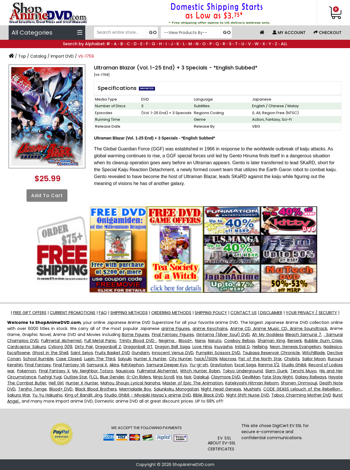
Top (22, 56)
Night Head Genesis (221, 389)
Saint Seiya (82, 353)
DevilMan (251, 377)
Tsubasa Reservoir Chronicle (271, 353)
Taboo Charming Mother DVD (301, 395)
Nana (200, 340)
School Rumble (38, 359)
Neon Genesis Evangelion (295, 347)
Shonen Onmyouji (299, 383)
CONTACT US (243, 313)
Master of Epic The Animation (192, 383)
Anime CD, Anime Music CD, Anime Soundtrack (279, 328)
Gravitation (221, 365)
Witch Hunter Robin (200, 371)
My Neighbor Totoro (92, 371)
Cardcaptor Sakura (26, 347)
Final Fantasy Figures (173, 334)
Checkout (328, 32)
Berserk (294, 340)
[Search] (125, 32)
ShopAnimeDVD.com (193, 464)
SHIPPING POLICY (211, 313)
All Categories (47, 33)
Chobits (292, 359)
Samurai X (97, 365)
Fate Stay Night (277, 377)
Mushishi (252, 389)
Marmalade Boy (135, 389)
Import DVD (62, 56)
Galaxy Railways (310, 377)
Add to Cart (47, 195)
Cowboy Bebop (239, 340)
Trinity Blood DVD (137, 340)
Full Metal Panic (100, 340)
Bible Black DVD (208, 395)
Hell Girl (56, 383)
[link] (224, 424)
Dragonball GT (138, 347)
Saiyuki (124, 359)
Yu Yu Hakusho (47, 395)
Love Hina (202, 347)
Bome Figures (135, 334)
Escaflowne (18, 353)
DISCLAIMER (270, 313)
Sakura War (18, 395)
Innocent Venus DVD (173, 353)
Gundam (141, 353)
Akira (114, 365)
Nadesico (332, 347)
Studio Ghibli (293, 365)
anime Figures (175, 328)
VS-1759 (86, 56)
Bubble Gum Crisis (323, 340)
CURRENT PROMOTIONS (72, 313)
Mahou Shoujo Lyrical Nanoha (130, 383)
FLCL (93, 377)
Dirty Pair (84, 347)
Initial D (242, 347)
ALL (284, 44)
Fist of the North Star (260, 359)
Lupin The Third (100, 359)
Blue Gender (112, 377)
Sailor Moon (314, 359)
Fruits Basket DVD (112, 353)
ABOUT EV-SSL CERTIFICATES (222, 446)
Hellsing (259, 347)
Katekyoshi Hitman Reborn (252, 383)
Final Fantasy (38, 365)
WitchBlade (313, 353)
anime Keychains (210, 328)
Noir (188, 377)
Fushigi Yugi (50, 377)
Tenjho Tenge (32, 389)
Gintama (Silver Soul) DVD (223, 334)
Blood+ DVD (61, 389)
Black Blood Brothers (96, 389)
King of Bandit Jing (83, 395)
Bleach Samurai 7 (303, 334)
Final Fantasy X (54, 371)
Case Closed (69, 359)
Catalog (38, 56)
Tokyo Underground (243, 371)
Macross (228, 359)
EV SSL (225, 438)
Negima (167, 340)
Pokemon (26, 371)
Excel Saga (245, 365)
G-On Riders (138, 377)
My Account (289, 32)
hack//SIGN (205, 359)
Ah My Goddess (268, 334)
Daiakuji (201, 377)
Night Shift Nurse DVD (247, 395)
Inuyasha (223, 347)
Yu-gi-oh (199, 365)
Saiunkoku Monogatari (176, 389)
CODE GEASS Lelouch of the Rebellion (302, 389)
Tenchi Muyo (303, 371)
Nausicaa (125, 371)
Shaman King (271, 340)
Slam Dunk (276, 371)
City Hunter (180, 359)
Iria (179, 377)
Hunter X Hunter (150, 359)
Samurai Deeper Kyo (167, 365)
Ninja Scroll (163, 377)
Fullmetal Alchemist (61, 340)
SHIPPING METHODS (129, 313)
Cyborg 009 (60, 347)
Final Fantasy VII (69, 365)
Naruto (215, 340)
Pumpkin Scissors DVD (218, 353)
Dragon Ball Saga (172, 347)
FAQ (103, 313)
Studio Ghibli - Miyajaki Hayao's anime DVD (147, 395)
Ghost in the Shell (50, 353)
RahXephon (132, 365)
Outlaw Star (75, 377)
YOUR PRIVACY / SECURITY (311, 313)
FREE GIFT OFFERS (29, 313)
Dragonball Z (108, 347)
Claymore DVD (225, 377)
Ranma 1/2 (268, 365)
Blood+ (185, 340)
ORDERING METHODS (171, 313)
